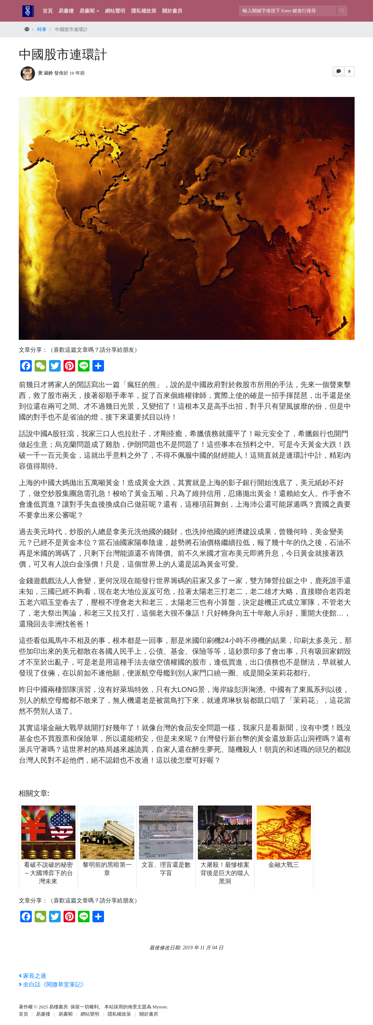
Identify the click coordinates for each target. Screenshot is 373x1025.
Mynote (159, 1007)
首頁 (48, 11)
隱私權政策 (143, 11)
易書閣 (87, 11)
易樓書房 (58, 1007)
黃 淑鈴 (45, 73)
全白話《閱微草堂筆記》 (53, 984)
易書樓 (66, 11)
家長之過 (32, 976)
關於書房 (172, 11)
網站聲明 (115, 11)
